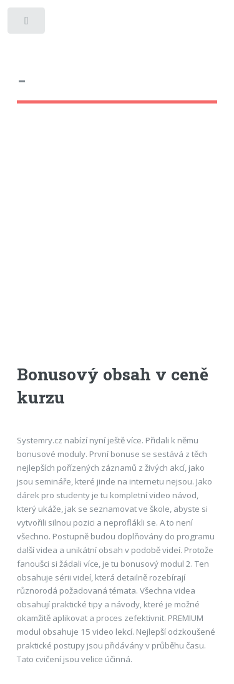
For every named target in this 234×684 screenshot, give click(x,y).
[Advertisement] (117, 245)
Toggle (27, 23)
